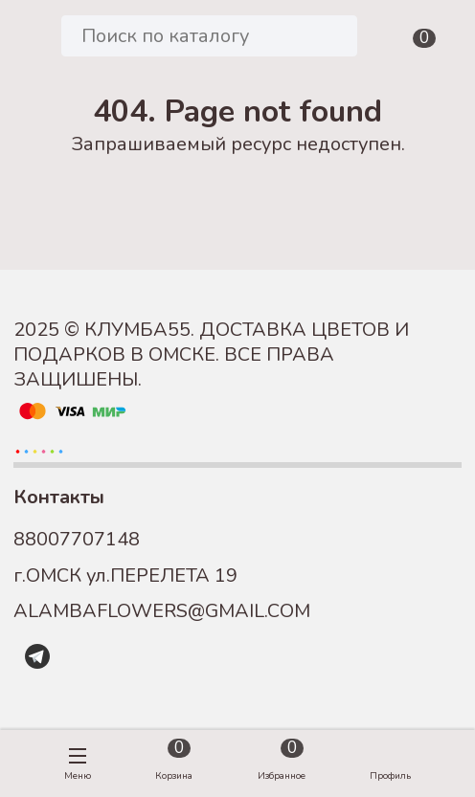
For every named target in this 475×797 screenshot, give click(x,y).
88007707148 (76, 539)
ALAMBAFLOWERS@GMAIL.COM (161, 611)
